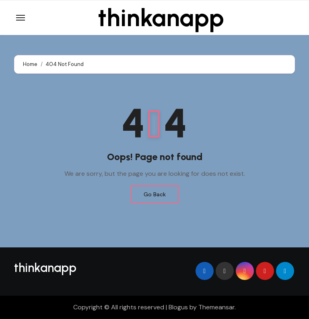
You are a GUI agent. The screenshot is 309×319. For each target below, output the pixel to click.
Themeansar (216, 307)
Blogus (178, 307)
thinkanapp (161, 17)
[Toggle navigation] (20, 18)
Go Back (155, 194)
